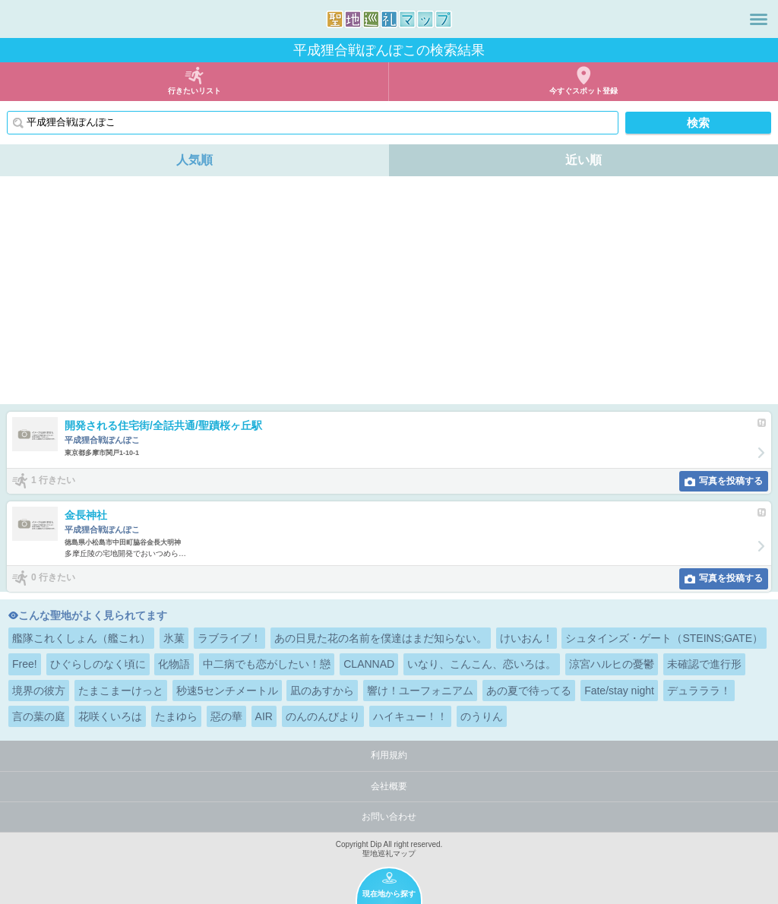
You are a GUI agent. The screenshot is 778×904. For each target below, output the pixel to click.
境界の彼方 (38, 690)
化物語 (174, 664)
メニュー (758, 19)
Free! (24, 664)
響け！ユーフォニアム (420, 690)
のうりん (481, 716)
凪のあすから (322, 690)
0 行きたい (53, 577)
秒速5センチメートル (227, 690)
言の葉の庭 (38, 716)
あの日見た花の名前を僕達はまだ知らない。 (380, 638)
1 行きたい (53, 480)
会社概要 (389, 786)
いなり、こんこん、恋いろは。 (481, 664)
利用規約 (389, 755)
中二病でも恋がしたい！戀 (266, 664)
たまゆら (176, 716)
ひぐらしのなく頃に (98, 664)
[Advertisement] (389, 290)
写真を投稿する (731, 481)
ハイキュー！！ (410, 716)
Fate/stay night (619, 690)
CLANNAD (368, 664)
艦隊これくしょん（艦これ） (81, 638)
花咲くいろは (110, 716)
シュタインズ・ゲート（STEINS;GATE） (664, 638)
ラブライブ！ (229, 638)
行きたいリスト (194, 91)
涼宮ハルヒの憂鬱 (611, 664)
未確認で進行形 (704, 664)
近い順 (583, 159)
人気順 (194, 159)
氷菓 (174, 638)
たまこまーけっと (120, 690)
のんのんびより (323, 716)
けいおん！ (526, 638)
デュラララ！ (699, 690)
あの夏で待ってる (528, 690)
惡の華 (226, 716)
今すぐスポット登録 (583, 91)
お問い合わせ (389, 816)
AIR (264, 716)
